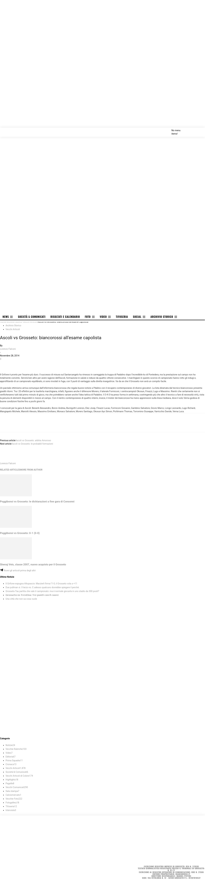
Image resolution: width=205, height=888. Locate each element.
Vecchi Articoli (30, 322)
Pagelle (10, 783)
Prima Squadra (14, 760)
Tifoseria (11, 806)
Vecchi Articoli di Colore (19, 776)
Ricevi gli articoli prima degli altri (18, 570)
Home (3, 322)
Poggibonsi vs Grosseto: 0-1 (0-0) (20, 533)
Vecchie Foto (14, 798)
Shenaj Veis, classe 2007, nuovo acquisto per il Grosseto (33, 564)
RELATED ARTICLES (10, 469)
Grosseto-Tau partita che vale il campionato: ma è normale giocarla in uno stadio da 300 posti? (52, 591)
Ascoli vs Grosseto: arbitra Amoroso (33, 440)
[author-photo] (7, 460)
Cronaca (11, 764)
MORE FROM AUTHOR (31, 469)
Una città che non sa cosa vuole (21, 599)
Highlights (12, 779)
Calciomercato (13, 795)
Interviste (11, 810)
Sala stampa (12, 791)
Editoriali (10, 756)
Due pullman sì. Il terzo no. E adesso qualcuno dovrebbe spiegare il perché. (42, 587)
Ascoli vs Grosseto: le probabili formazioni (32, 443)
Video (9, 753)
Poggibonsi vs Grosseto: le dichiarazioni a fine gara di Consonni (37, 501)
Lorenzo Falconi (8, 349)
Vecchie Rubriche (16, 749)
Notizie (10, 745)
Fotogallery (12, 802)
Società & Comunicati (17, 772)
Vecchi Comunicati (17, 787)
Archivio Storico (14, 322)
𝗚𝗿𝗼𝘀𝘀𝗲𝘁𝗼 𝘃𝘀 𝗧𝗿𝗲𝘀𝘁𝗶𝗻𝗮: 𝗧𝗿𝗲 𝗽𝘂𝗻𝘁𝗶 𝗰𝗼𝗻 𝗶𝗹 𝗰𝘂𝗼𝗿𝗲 (32, 595)
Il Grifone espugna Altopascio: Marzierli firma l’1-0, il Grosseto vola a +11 (41, 583)
